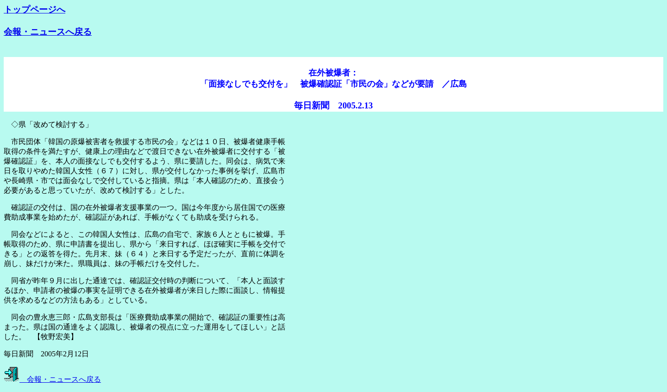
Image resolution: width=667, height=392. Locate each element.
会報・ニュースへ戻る (48, 32)
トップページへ (34, 9)
